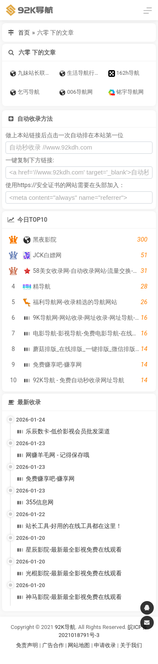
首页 (24, 32)
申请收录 (105, 645)
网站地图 (79, 645)
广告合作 (53, 645)
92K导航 (65, 627)
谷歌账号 (62, 656)
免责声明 (27, 645)
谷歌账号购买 (90, 656)
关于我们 (131, 645)
